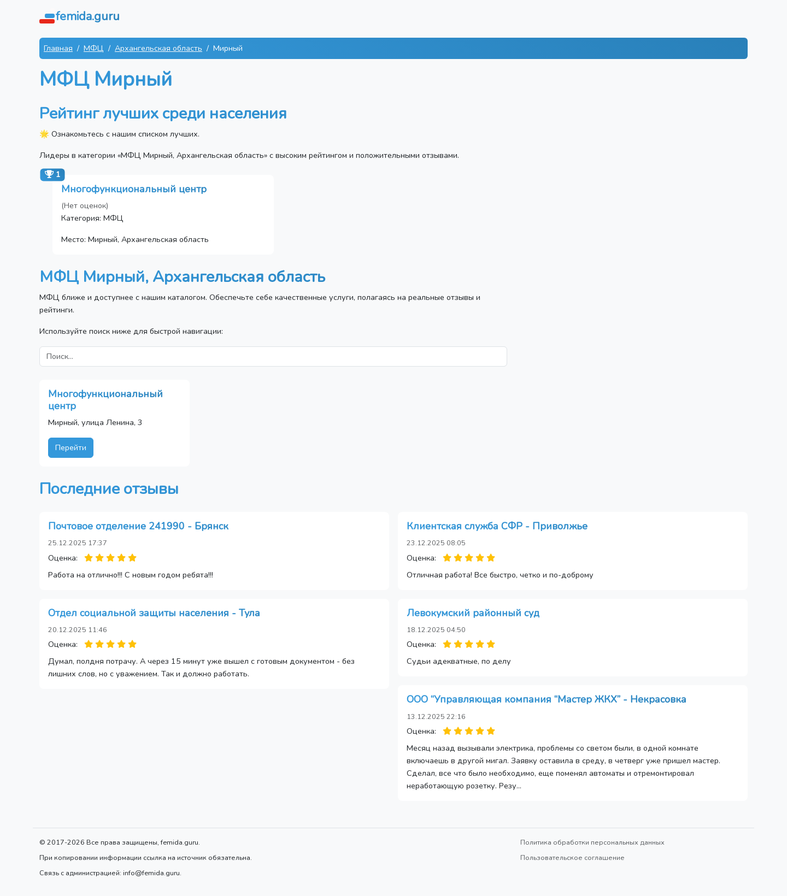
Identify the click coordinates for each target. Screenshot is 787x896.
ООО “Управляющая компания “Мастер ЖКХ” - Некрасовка (546, 699)
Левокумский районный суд (473, 613)
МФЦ (94, 48)
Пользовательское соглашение (572, 857)
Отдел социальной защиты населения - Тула (154, 613)
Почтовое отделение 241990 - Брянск (138, 526)
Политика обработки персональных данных (592, 842)
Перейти (70, 447)
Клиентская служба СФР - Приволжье (497, 526)
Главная (58, 48)
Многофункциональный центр (134, 189)
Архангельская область (158, 48)
